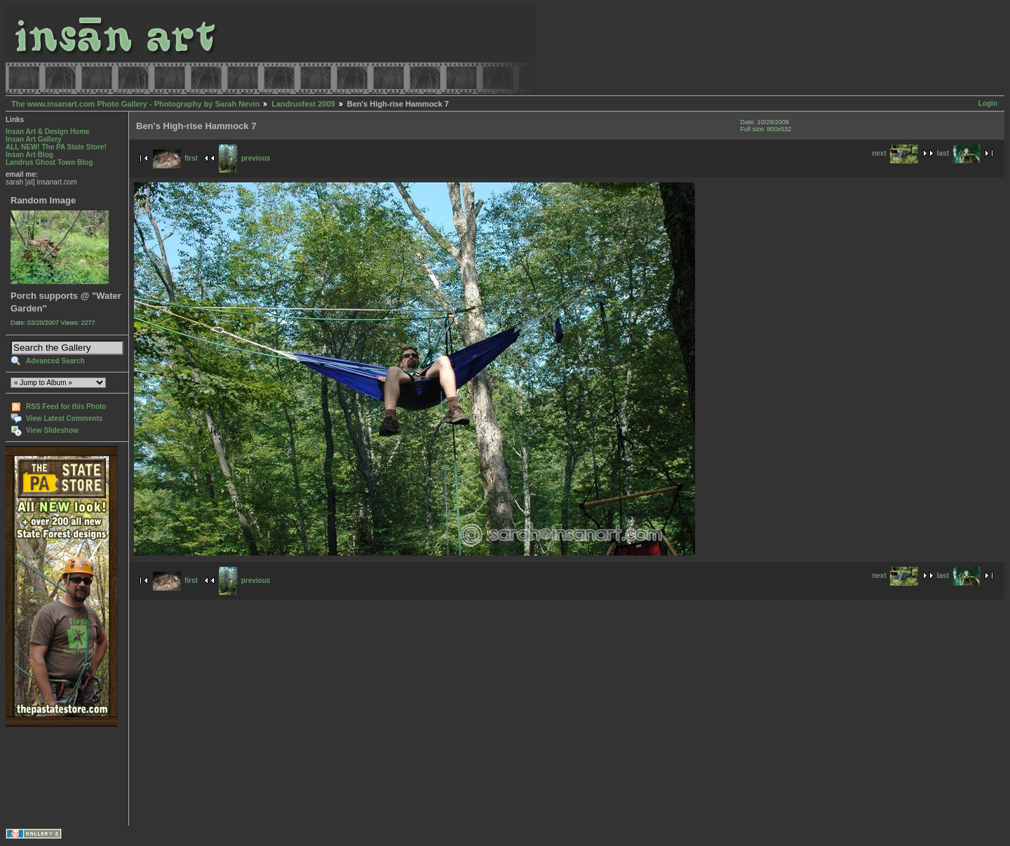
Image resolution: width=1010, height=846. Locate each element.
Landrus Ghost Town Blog (49, 162)
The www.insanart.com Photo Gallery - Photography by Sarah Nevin (135, 104)
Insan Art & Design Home (48, 131)
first (175, 158)
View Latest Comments (64, 418)
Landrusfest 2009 (303, 104)
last (959, 153)
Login (987, 103)
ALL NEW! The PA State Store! (56, 147)
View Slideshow (52, 430)
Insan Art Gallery (34, 139)
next (895, 153)
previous (245, 158)
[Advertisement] (49, 776)
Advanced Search (55, 361)
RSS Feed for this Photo (66, 406)
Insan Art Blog (29, 155)
